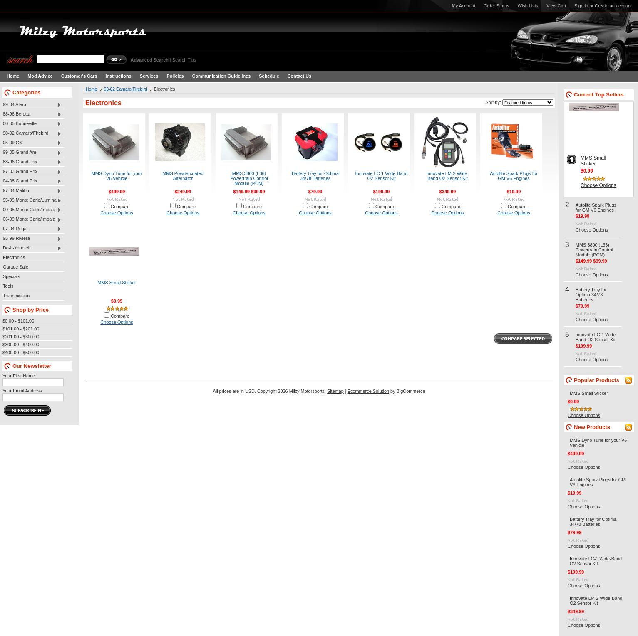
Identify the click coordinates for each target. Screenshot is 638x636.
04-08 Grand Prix (31, 181)
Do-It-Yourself (31, 248)
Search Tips (184, 59)
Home (91, 89)
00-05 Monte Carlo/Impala (31, 210)
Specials (11, 276)
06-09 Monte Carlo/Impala (31, 219)
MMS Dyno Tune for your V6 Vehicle (117, 176)
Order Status (496, 5)
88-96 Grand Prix (31, 162)
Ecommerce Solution (368, 391)
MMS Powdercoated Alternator (182, 176)
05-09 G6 (31, 143)
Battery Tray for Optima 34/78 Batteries (315, 176)
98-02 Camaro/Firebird (31, 133)
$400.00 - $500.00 (20, 352)
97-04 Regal (31, 229)
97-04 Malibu (31, 191)
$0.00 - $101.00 (18, 320)
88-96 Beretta (31, 114)
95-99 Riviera (31, 239)
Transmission (16, 295)
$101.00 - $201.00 (20, 328)
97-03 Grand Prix (31, 172)
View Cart (556, 5)
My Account (463, 5)
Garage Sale (15, 266)
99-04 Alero (31, 105)
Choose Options (116, 212)
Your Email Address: (22, 390)
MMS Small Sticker (116, 282)
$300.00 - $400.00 (20, 344)
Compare (120, 206)
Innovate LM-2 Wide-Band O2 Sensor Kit (448, 176)
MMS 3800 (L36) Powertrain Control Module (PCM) (249, 178)
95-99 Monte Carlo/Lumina (31, 200)
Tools (8, 285)
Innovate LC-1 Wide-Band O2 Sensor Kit (381, 176)
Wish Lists (528, 5)
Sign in (581, 5)
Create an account (613, 5)
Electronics (14, 257)
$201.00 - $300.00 (20, 336)
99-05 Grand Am (31, 152)
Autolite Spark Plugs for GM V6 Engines (513, 176)
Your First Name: (19, 375)
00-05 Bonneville (31, 124)
